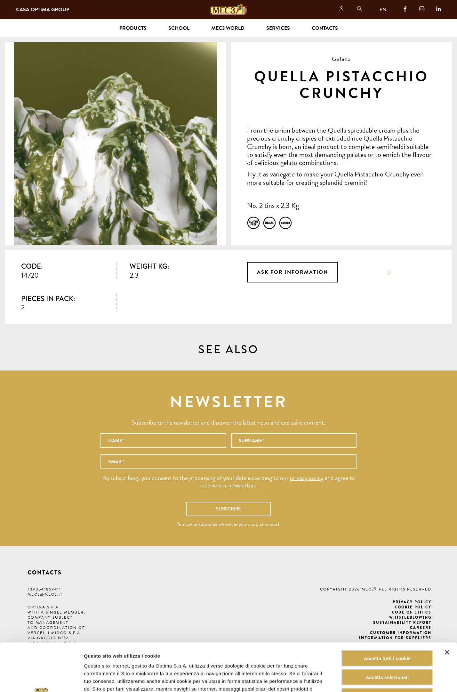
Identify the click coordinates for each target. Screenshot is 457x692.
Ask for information (292, 272)
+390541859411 (44, 589)
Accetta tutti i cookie (387, 613)
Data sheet (388, 272)
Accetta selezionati (387, 632)
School (178, 28)
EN (383, 9)
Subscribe (228, 508)
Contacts (325, 28)
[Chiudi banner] (447, 607)
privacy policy (307, 478)
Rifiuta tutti (387, 651)
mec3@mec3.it (45, 594)
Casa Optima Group (42, 9)
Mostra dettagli (324, 679)
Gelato (341, 58)
